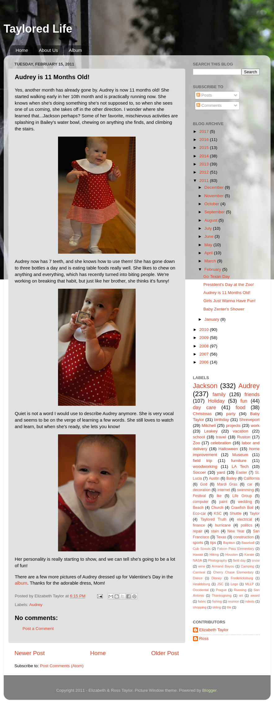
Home (22, 50)
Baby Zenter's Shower (223, 309)
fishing (217, 601)
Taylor (254, 513)
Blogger (209, 690)
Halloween (228, 448)
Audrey (36, 604)
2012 (204, 172)
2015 (204, 147)
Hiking (214, 554)
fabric (202, 601)
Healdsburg (201, 584)
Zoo (196, 443)
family (219, 394)
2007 (204, 354)
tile (229, 607)
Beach (198, 507)
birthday (221, 419)
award (254, 595)
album (21, 583)
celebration (221, 443)
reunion (233, 601)
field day (239, 560)
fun (243, 401)
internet (224, 490)
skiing (217, 607)
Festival (199, 496)
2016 (204, 139)
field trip (202, 460)
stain (215, 531)
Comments (209, 105)
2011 (204, 180)
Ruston (243, 437)
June (209, 236)
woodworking (205, 466)
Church (217, 507)
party (231, 413)
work (255, 425)
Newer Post (30, 653)
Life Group (242, 496)
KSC (218, 513)
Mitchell (209, 425)
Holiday (216, 401)
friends (252, 394)
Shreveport (249, 419)
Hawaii (198, 554)
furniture (238, 460)
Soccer (199, 472)
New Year (236, 531)
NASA (197, 560)
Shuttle (235, 513)
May (208, 244)
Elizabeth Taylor (214, 629)
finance (199, 525)
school (199, 437)
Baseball (247, 543)
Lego (234, 584)
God (203, 484)
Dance (198, 578)
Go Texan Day (216, 276)
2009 (204, 337)
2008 (204, 346)
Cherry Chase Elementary (233, 572)
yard (221, 472)
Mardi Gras (227, 484)
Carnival (199, 572)
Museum (240, 454)
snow (255, 560)
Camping (247, 566)
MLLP (249, 584)
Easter (241, 472)
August (211, 220)
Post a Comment (38, 628)
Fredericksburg (242, 578)
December (214, 187)
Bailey (232, 478)
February (213, 269)
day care (204, 407)
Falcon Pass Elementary (235, 548)
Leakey (211, 431)
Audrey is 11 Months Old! (226, 292)
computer (201, 502)
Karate (249, 554)
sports (198, 543)
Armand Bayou (223, 566)
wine (201, 566)
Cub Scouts (202, 548)
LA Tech (240, 466)
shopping (200, 607)
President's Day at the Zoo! (228, 284)
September (215, 212)
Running (240, 590)
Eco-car (199, 513)
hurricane (223, 525)
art (241, 595)
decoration (202, 490)
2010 (204, 329)
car (249, 484)
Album (75, 50)
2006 (204, 362)
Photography (217, 560)
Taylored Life (38, 28)
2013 (204, 164)
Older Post (165, 653)
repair (198, 531)
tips (213, 543)
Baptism (229, 543)
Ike (219, 496)
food (240, 407)
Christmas (202, 413)
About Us (48, 50)
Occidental (201, 590)
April (209, 253)
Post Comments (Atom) (61, 665)
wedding (245, 502)
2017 (204, 131)
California (251, 478)
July (208, 228)
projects (233, 425)
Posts (204, 95)
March (210, 261)
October (212, 203)
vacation (240, 431)
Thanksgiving (221, 595)
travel (221, 437)
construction (243, 537)
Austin (214, 478)
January (212, 319)
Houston (231, 554)
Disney (217, 578)
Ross (204, 638)
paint (223, 502)
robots (249, 601)
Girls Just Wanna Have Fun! (229, 300)
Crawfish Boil (242, 507)
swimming (245, 490)
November (214, 195)
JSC (220, 584)
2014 (204, 156)
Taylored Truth (213, 519)
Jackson (205, 386)
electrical (244, 519)
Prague (221, 590)
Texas (221, 537)
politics (246, 525)
